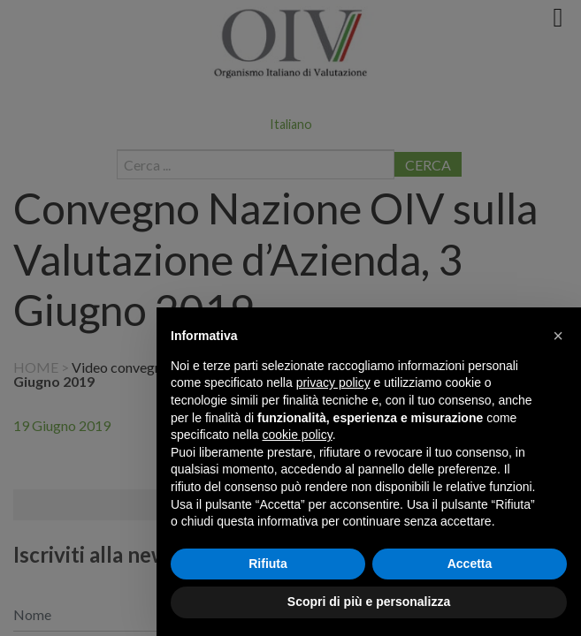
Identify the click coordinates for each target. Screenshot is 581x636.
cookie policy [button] (298, 435)
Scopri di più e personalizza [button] (368, 601)
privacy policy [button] (333, 382)
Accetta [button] (470, 563)
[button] (558, 336)
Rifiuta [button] (267, 563)
